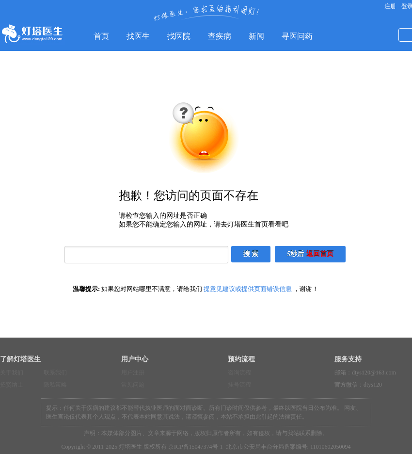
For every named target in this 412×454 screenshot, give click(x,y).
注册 (389, 6)
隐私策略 (55, 384)
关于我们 (11, 372)
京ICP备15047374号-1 (195, 446)
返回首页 (319, 254)
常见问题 (132, 384)
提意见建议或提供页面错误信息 (248, 288)
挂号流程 (239, 384)
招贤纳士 (11, 384)
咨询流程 (239, 372)
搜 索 (251, 254)
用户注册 (132, 372)
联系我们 (55, 372)
